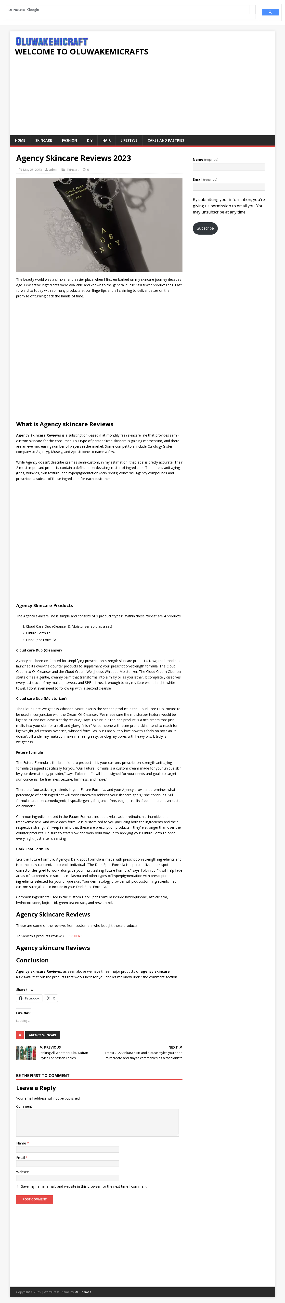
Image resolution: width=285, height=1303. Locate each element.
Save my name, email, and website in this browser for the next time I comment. (84, 1186)
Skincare (43, 140)
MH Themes (83, 1292)
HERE (78, 936)
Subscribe (205, 228)
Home (20, 140)
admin (53, 169)
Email (21, 1157)
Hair (107, 140)
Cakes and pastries (166, 140)
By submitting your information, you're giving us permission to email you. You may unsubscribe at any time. (229, 206)
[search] (128, 10)
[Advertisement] (142, 98)
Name (21, 1143)
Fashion (69, 140)
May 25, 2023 (32, 169)
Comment (24, 1106)
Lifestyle (129, 140)
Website (22, 1172)
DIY (89, 140)
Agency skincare (43, 1035)
